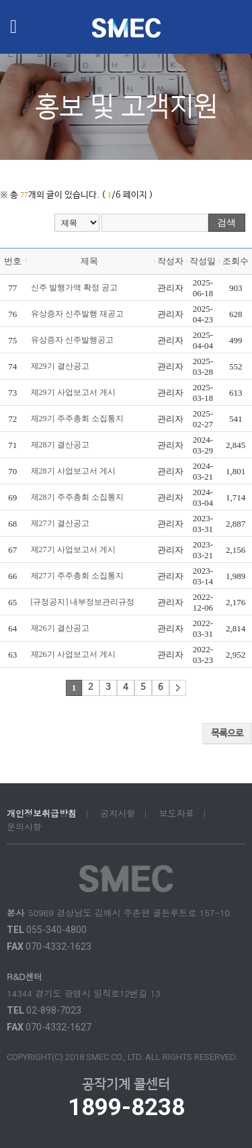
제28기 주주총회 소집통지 (77, 497)
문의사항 (24, 827)
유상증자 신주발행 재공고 (77, 313)
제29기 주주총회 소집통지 (77, 418)
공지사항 (117, 813)
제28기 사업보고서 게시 (73, 471)
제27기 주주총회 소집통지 (77, 575)
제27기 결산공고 (60, 523)
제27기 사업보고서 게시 (73, 549)
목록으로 (227, 733)
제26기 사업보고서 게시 (73, 654)
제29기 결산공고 (60, 366)
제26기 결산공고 (60, 628)
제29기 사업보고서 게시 (73, 392)
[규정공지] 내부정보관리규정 (83, 602)
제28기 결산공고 (60, 444)
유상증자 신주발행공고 (72, 340)
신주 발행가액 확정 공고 (74, 287)
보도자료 (176, 813)
